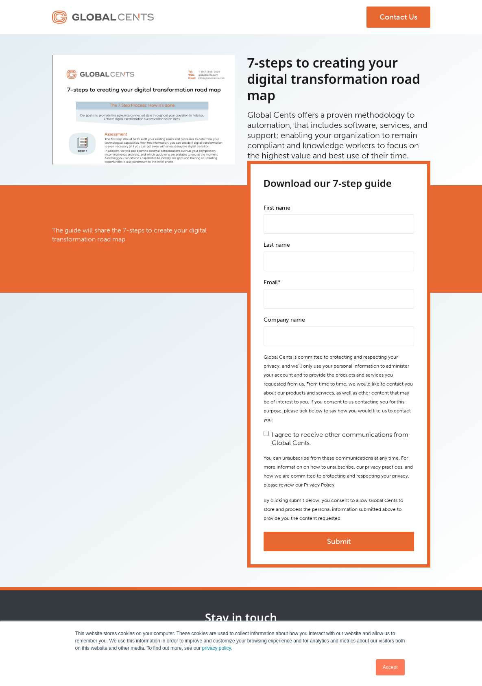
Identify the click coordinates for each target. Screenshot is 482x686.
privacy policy (216, 648)
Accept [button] (390, 667)
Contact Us (398, 17)
